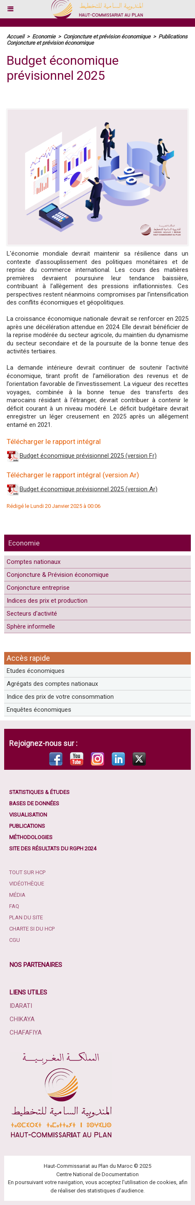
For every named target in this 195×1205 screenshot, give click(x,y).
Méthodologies (30, 837)
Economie (24, 543)
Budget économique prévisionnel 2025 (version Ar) (89, 489)
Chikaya (22, 1019)
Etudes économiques (36, 671)
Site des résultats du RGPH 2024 (52, 848)
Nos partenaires (36, 965)
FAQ (14, 906)
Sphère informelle (31, 626)
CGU (14, 940)
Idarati (21, 1006)
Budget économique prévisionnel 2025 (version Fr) (88, 455)
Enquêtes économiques (39, 709)
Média (17, 895)
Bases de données (34, 803)
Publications (27, 826)
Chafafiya (26, 1032)
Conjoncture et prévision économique (106, 36)
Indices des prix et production (47, 600)
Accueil (15, 36)
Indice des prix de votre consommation (60, 696)
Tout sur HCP (27, 872)
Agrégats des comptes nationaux (52, 683)
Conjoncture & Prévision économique (58, 574)
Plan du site (26, 917)
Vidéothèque (26, 883)
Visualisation (28, 815)
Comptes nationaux (33, 562)
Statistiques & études (39, 792)
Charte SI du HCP (32, 929)
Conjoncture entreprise (38, 587)
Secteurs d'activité (32, 613)
